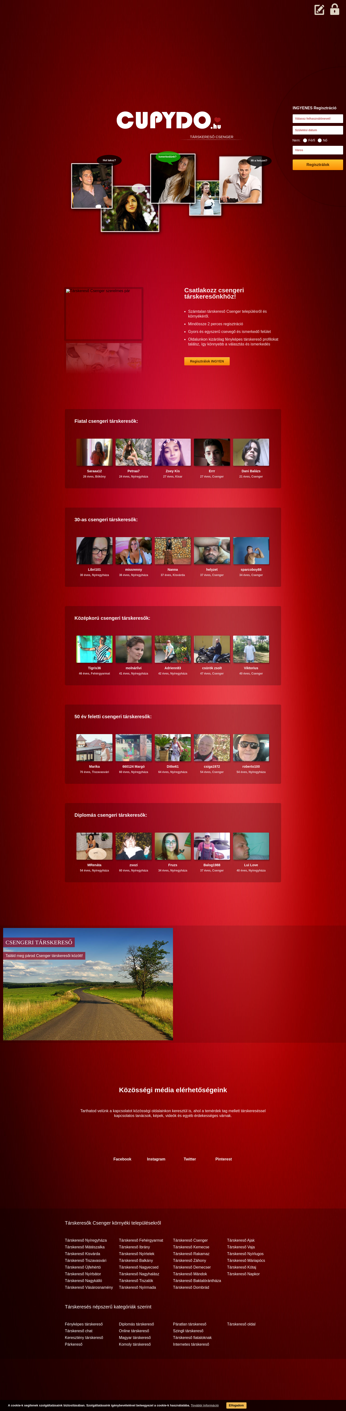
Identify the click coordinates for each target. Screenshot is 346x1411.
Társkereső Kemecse (191, 1266)
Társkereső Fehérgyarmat (141, 1259)
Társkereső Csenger (190, 1259)
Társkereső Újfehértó (83, 1286)
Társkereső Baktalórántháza (197, 1299)
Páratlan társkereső (189, 1343)
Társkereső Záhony (189, 1279)
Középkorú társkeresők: (112, 636)
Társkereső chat (79, 1350)
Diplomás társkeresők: (110, 833)
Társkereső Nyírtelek (136, 1273)
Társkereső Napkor (243, 1293)
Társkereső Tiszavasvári (85, 1279)
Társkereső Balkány (136, 1279)
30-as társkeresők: (106, 538)
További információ (196, 1406)
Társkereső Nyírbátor (83, 1293)
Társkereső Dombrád (191, 1306)
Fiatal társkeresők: (106, 439)
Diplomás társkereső (136, 1343)
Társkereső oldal (241, 1343)
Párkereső (73, 1363)
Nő (322, 140)
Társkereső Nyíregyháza (86, 1259)
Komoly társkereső (135, 1363)
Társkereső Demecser (192, 1286)
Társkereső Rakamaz (191, 1273)
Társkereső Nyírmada (137, 1306)
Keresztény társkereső (84, 1356)
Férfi (309, 140)
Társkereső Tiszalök (136, 1299)
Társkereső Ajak (241, 1259)
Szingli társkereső (188, 1350)
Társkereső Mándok (190, 1293)
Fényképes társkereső (84, 1343)
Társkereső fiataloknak (192, 1356)
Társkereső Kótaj (241, 1286)
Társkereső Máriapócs (246, 1279)
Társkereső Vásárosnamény (89, 1306)
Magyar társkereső (135, 1356)
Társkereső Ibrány (134, 1266)
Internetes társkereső (191, 1363)
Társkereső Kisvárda (82, 1273)
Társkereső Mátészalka (85, 1266)
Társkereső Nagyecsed (139, 1286)
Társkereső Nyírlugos (245, 1273)
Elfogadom (228, 1406)
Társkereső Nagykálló (83, 1299)
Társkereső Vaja (241, 1266)
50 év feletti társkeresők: (113, 735)
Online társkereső (134, 1350)
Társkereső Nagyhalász (139, 1293)
